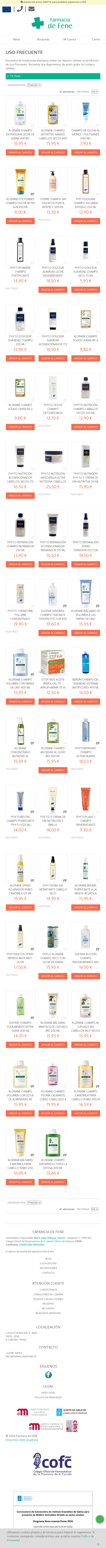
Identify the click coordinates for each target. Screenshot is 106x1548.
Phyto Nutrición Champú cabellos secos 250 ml (85, 408)
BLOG (48, 1258)
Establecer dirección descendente (45, 85)
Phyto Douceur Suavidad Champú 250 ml (20, 340)
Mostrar (83, 91)
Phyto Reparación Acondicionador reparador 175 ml (53, 546)
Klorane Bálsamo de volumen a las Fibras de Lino (85, 614)
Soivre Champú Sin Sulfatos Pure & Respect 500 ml (53, 202)
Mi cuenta (48, 1308)
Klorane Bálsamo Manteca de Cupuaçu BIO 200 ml (53, 1026)
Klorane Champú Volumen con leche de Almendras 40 (20, 1095)
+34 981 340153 (14, 1353)
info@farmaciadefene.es (21, 1356)
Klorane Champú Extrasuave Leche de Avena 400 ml (20, 134)
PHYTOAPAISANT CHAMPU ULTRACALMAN (86, 752)
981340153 (38, 1244)
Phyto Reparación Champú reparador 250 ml (20, 546)
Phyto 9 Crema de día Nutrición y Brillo (52, 820)
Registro (48, 1303)
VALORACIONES (48, 1268)
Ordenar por (17, 85)
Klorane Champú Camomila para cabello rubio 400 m (85, 1095)
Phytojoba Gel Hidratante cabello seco (53, 889)
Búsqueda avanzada (48, 1313)
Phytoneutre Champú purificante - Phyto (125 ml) (20, 820)
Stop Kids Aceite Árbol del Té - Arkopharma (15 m (52, 683)
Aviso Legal (48, 1392)
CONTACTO (48, 1272)
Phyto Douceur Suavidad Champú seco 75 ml (85, 271)
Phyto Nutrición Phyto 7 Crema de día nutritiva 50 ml (85, 477)
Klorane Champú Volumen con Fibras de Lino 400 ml (20, 683)
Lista (95, 85)
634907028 (25, 1244)
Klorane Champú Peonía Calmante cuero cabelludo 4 (53, 1095)
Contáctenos (48, 1289)
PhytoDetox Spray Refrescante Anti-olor (20, 957)
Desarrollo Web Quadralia (22, 1439)
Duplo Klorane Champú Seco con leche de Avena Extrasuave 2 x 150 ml (53, 961)
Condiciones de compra (48, 1294)
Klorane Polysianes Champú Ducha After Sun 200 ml (20, 202)
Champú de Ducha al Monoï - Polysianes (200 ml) (85, 134)
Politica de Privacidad (48, 1397)
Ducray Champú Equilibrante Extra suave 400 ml (20, 1026)
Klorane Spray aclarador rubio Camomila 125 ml (20, 889)
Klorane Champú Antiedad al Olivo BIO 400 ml (53, 752)
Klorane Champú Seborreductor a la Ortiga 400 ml (53, 1163)
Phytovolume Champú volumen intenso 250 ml (86, 202)
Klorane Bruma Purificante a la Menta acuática (86, 889)
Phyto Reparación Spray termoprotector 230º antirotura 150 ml (86, 550)
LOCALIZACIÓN (48, 1263)
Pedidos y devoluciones (48, 1299)
